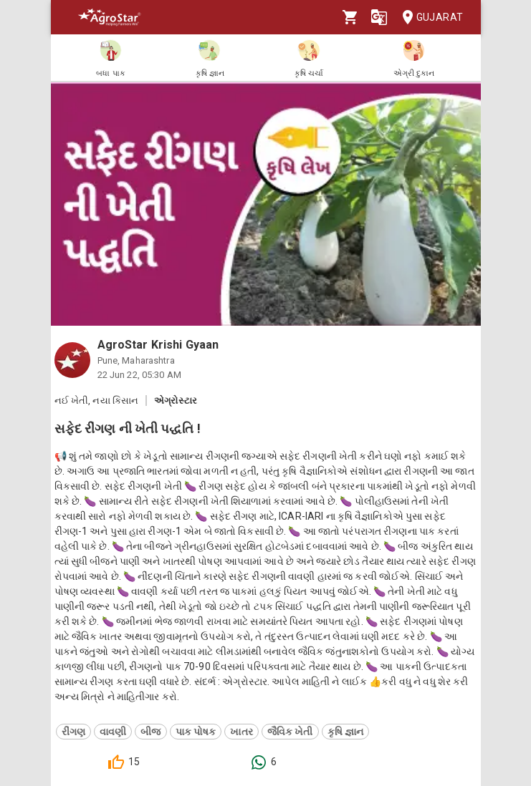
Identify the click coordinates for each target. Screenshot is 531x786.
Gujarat (428, 17)
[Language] (379, 17)
